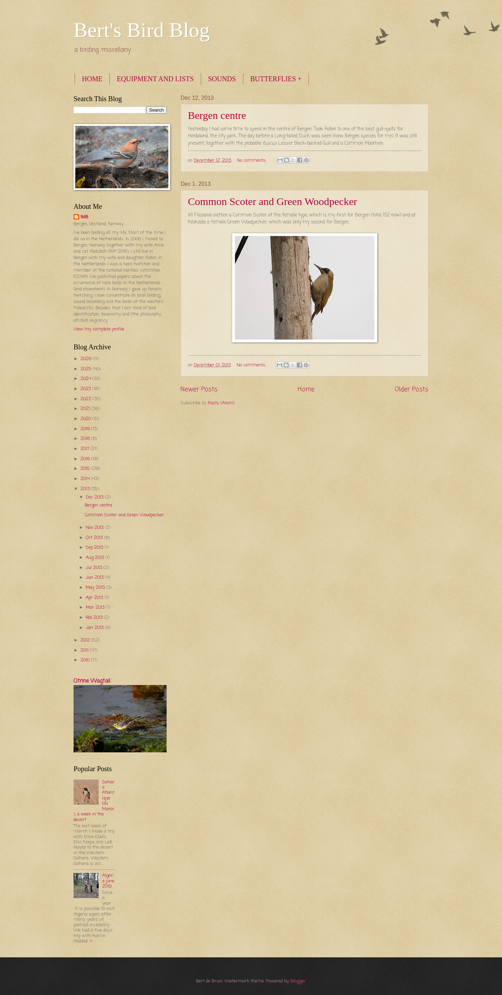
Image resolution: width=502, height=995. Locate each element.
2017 (86, 449)
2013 (86, 489)
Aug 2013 (95, 557)
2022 (87, 399)
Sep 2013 (95, 547)
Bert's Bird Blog (142, 29)
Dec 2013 (95, 497)
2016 (86, 459)
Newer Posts (199, 389)
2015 (86, 468)
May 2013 (96, 587)
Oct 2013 (95, 537)
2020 (86, 419)
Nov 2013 (95, 527)
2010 (86, 660)
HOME (92, 79)
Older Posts (411, 389)
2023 (86, 389)
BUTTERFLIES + (276, 79)
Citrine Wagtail (92, 681)
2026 (87, 359)
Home (306, 389)
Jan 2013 (95, 627)
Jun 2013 (95, 577)
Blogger (297, 981)
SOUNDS (222, 79)
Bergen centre (217, 115)
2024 (86, 378)
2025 (87, 369)
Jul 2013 (95, 567)
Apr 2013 (95, 597)
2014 (86, 479)
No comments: (252, 160)
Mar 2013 (96, 607)
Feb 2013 (95, 617)
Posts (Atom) (221, 403)
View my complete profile (99, 329)
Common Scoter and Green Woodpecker (272, 201)
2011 (85, 650)
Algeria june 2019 (108, 881)
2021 (86, 408)
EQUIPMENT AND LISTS (155, 79)
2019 (86, 429)
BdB (84, 217)
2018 (86, 438)
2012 (86, 640)
